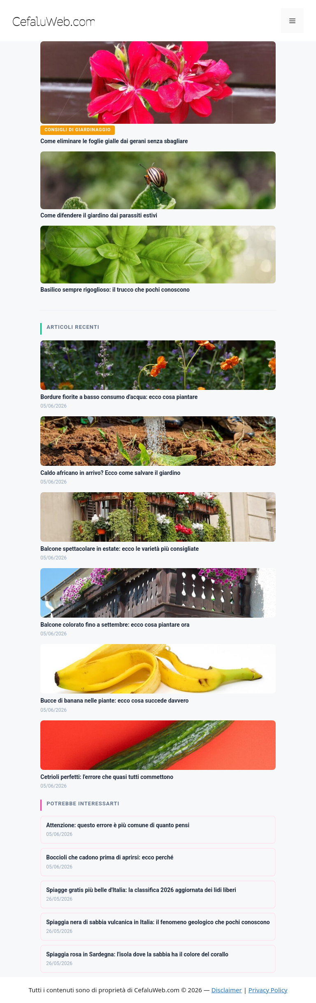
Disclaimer (226, 990)
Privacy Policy (268, 990)
